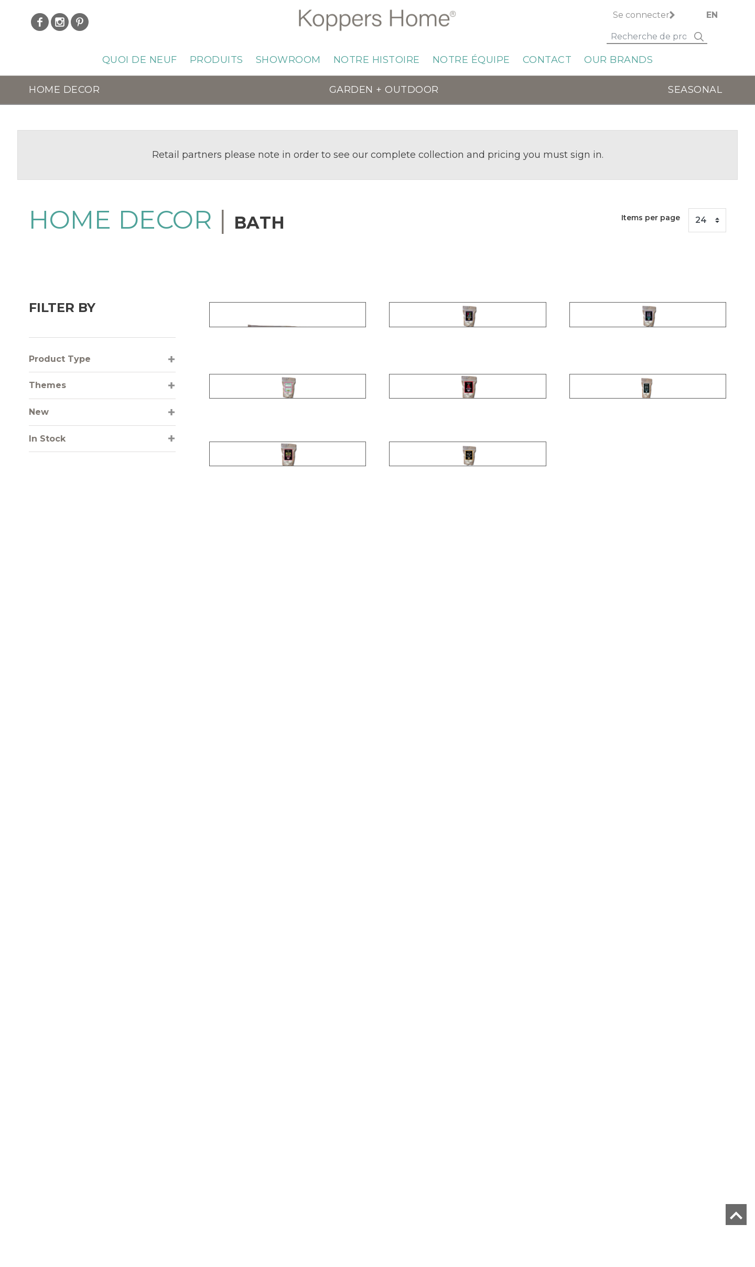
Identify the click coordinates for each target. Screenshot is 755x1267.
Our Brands (618, 60)
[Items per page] (707, 220)
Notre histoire (376, 60)
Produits (216, 60)
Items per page (650, 217)
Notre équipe (471, 60)
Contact (547, 60)
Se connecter (641, 15)
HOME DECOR (64, 89)
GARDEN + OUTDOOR (384, 89)
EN (712, 15)
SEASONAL (695, 89)
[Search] (649, 37)
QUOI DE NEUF (139, 60)
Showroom (288, 60)
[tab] (102, 359)
